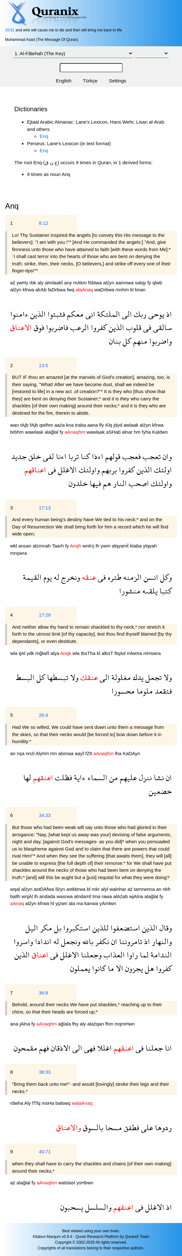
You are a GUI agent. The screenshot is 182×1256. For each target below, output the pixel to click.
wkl (14, 545)
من (112, 777)
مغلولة (120, 677)
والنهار (161, 941)
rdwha (17, 1103)
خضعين (160, 791)
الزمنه (131, 577)
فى (146, 327)
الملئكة (107, 314)
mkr (96, 889)
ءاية (78, 777)
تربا (72, 456)
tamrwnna (145, 889)
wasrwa (65, 896)
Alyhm (43, 753)
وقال (165, 928)
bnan (140, 289)
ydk (31, 653)
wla (14, 653)
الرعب (78, 327)
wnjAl (28, 896)
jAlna (25, 1023)
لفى (47, 456)
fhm (109, 1023)
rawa (107, 896)
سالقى (161, 327)
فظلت (62, 777)
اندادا (42, 941)
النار (119, 483)
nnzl (31, 753)
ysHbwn (84, 1182)
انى (89, 314)
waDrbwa (105, 289)
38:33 (45, 1072)
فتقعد (162, 691)
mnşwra (18, 553)
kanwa (91, 903)
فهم (43, 1048)
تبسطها (56, 677)
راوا (131, 955)
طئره (113, 577)
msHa (48, 1103)
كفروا (98, 327)
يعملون (80, 968)
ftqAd (120, 653)
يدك (137, 677)
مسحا (112, 1127)
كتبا (165, 591)
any (68, 282)
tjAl (23, 653)
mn (54, 753)
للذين (100, 928)
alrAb (41, 289)
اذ (168, 314)
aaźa (60, 425)
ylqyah (150, 545)
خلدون (78, 483)
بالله (86, 941)
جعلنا (153, 1048)
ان (168, 777)
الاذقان (60, 1048)
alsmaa (66, 753)
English (63, 80)
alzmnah (42, 545)
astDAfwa (44, 889)
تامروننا (129, 941)
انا (167, 1048)
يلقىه (149, 591)
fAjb (34, 425)
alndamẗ (83, 896)
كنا (84, 456)
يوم (47, 577)
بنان (115, 341)
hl (53, 903)
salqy (141, 282)
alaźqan (96, 1023)
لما (143, 955)
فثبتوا (55, 314)
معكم (74, 314)
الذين (37, 314)
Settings (117, 80)
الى (126, 314)
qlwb (157, 282)
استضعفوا (124, 928)
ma (80, 903)
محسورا (123, 691)
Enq (44, 136)
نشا (158, 777)
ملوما (144, 691)
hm (138, 432)
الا (118, 968)
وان (166, 456)
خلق (34, 456)
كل (126, 341)
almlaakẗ (54, 282)
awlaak (132, 425)
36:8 (43, 992)
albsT (108, 653)
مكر (45, 928)
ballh (16, 896)
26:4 (43, 715)
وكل (165, 577)
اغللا (103, 1048)
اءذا (96, 456)
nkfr (167, 889)
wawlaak (35, 432)
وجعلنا (90, 955)
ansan (25, 545)
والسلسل (97, 1207)
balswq (64, 1103)
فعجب (130, 456)
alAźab (121, 896)
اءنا (60, 456)
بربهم (108, 470)
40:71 (45, 1151)
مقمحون (25, 1048)
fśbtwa (95, 282)
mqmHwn (125, 1023)
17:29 (45, 615)
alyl (105, 889)
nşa (21, 753)
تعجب (151, 456)
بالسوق (92, 1127)
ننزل (144, 777)
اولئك (162, 470)
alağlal (52, 432)
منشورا (129, 591)
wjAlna (136, 896)
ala (72, 903)
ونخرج (69, 577)
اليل (31, 928)
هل (148, 968)
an (13, 753)
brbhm (17, 432)
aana (93, 425)
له (55, 577)
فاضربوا (56, 327)
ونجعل (69, 941)
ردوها (162, 1127)
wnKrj (89, 545)
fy (149, 282)
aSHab (114, 432)
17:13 (45, 507)
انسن (150, 577)
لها (27, 777)
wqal (15, 889)
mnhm (123, 289)
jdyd (118, 425)
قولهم (111, 456)
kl (132, 289)
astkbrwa (76, 889)
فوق (38, 327)
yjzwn (62, 903)
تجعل (153, 677)
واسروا (23, 941)
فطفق (130, 1127)
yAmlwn (107, 903)
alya (55, 653)
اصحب (138, 483)
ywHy (23, 282)
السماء (96, 777)
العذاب (113, 955)
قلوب (132, 327)
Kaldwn (160, 432)
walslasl (67, 1182)
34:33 (45, 815)
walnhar (119, 889)
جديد (19, 456)
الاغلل (66, 470)
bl (89, 889)
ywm (106, 545)
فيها (94, 483)
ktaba (136, 545)
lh (98, 545)
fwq (71, 289)
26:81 (10, 30)
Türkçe (90, 80)
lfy (102, 425)
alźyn (109, 282)
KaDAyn (131, 753)
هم (106, 483)
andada (48, 896)
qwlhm (47, 425)
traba (81, 425)
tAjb (25, 425)
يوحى (155, 314)
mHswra (152, 653)
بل (56, 928)
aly (41, 282)
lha (119, 753)
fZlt (89, 753)
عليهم (127, 777)
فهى (88, 1048)
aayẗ (80, 753)
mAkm (80, 282)
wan (15, 425)
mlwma (135, 653)
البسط (25, 677)
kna (70, 425)
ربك (139, 314)
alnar (128, 432)
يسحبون (71, 1207)
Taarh (58, 545)
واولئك (88, 470)
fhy (76, 1023)
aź (13, 282)
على (146, 1127)
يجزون (133, 968)
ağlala (65, 1023)
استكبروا (76, 928)
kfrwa (29, 289)
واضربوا (159, 341)
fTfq (37, 1103)
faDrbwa (57, 289)
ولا (167, 677)
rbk (33, 282)
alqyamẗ (121, 545)
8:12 (43, 223)
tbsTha (89, 653)
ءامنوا (19, 314)
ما (110, 968)
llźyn (61, 889)
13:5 (43, 365)
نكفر (101, 941)
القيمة (32, 577)
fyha (147, 432)
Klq (109, 425)
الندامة (160, 955)
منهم (139, 341)
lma (96, 896)
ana (14, 1023)
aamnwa (125, 282)
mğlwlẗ (43, 653)
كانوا (98, 968)
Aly (28, 1103)
